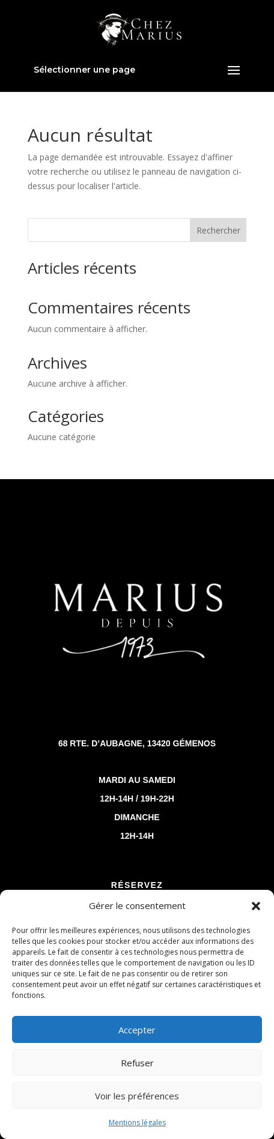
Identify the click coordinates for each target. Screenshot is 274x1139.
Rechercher (218, 230)
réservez (137, 885)
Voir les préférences (137, 1096)
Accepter (137, 1030)
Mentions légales (137, 1122)
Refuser (137, 1063)
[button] (256, 906)
